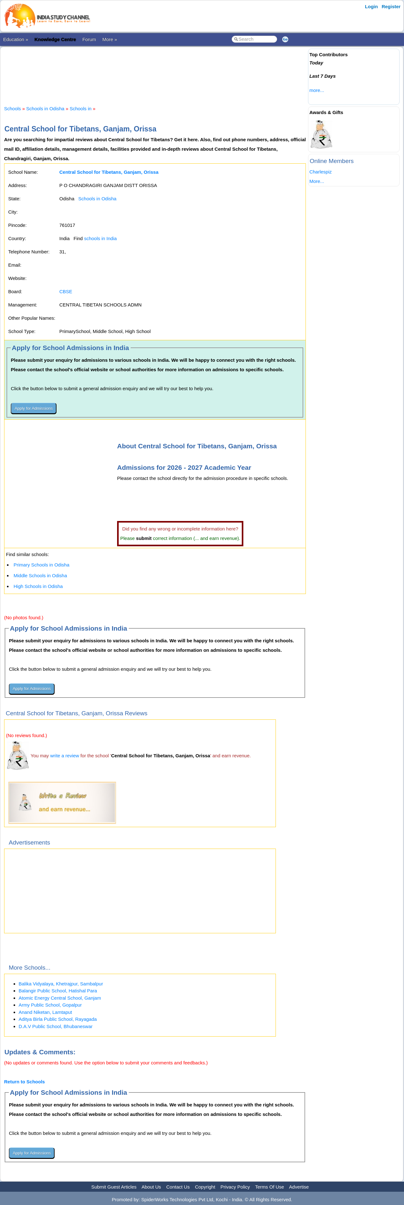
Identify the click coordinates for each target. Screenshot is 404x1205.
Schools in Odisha (45, 108)
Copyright (205, 1187)
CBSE (65, 291)
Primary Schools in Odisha (41, 564)
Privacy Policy (235, 1187)
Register (391, 6)
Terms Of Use (269, 1187)
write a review (64, 755)
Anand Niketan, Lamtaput (45, 1012)
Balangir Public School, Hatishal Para (58, 990)
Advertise (299, 1187)
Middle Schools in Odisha (40, 575)
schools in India (100, 238)
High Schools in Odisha (38, 586)
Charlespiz (320, 171)
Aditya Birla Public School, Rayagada (58, 1019)
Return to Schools (24, 1081)
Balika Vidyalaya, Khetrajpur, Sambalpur (61, 983)
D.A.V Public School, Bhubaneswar (55, 1026)
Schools (12, 108)
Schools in (81, 108)
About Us (151, 1187)
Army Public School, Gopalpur (50, 1005)
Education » (15, 39)
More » (109, 39)
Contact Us (178, 1187)
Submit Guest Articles (113, 1187)
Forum (89, 39)
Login (371, 6)
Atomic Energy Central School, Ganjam (60, 998)
